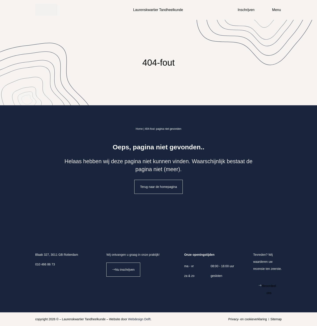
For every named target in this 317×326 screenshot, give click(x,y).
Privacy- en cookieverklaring (247, 319)
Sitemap (276, 319)
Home (139, 128)
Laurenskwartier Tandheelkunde (158, 10)
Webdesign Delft (139, 319)
